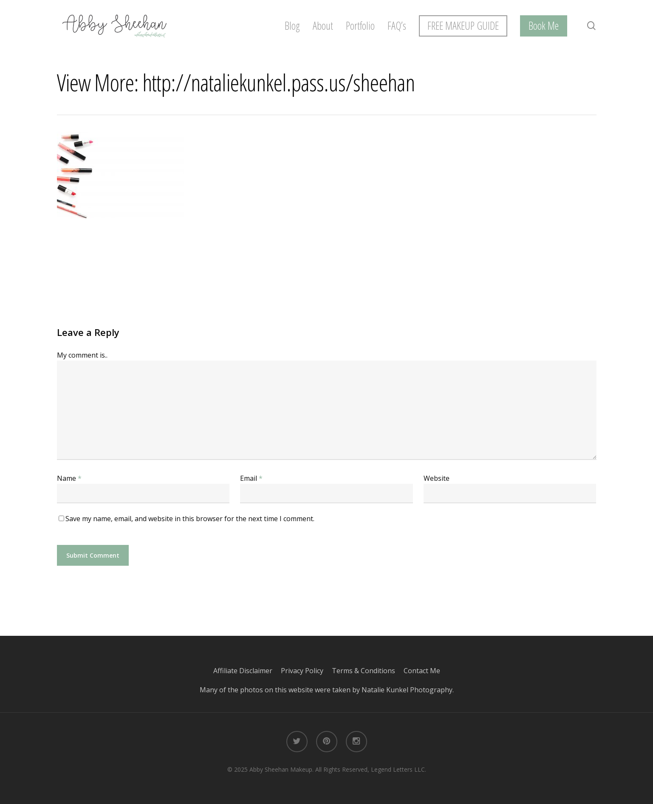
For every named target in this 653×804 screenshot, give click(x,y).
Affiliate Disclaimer (247, 670)
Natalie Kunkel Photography (407, 689)
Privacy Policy (306, 670)
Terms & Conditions (368, 670)
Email (251, 478)
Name (69, 478)
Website (436, 478)
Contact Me (422, 670)
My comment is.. (82, 355)
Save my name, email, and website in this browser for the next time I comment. (189, 518)
